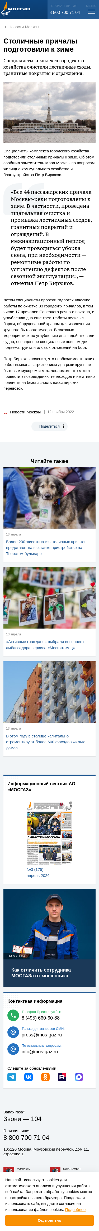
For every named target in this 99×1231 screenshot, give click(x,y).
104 (36, 1118)
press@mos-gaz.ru (42, 1034)
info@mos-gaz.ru (40, 1051)
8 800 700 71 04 (64, 12)
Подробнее (75, 1209)
